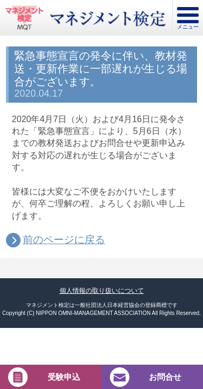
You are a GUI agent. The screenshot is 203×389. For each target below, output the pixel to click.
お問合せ (165, 376)
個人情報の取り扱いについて (102, 290)
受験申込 (64, 376)
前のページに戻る (64, 240)
